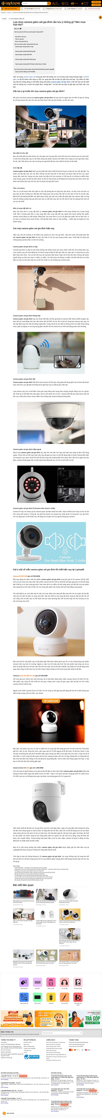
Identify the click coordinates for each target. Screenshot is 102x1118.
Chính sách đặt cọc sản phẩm (53, 1044)
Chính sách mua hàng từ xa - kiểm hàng (55, 1042)
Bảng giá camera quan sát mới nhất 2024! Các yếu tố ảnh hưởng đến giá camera (22, 963)
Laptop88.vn (4, 1042)
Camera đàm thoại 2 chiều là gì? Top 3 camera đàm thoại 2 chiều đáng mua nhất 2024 (46, 922)
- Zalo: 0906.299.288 (36, 1078)
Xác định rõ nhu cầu (20, 36)
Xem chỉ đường (4, 1079)
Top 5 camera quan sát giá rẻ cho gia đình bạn (22, 921)
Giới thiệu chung (27, 1042)
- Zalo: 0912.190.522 (89, 1083)
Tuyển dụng (96, 4)
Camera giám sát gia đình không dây (25, 51)
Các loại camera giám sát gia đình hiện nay (26, 44)
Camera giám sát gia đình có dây (24, 46)
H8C (27, 768)
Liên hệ (25, 1052)
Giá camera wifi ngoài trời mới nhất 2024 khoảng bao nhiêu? (29, 880)
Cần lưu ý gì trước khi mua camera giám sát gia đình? (28, 32)
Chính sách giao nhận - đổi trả (53, 1046)
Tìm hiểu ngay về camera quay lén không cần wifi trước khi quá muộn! (31, 875)
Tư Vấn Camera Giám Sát (16, 19)
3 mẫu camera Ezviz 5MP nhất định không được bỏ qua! (68, 901)
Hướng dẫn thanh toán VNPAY (76, 1046)
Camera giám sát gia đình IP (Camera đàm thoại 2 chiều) (30, 64)
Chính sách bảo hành (51, 1050)
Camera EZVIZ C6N (20, 576)
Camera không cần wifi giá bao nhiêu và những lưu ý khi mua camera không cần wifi (35, 872)
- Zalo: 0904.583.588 (41, 1099)
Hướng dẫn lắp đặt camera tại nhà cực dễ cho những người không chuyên (46, 901)
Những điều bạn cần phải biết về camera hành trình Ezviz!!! (23, 901)
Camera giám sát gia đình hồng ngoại (25, 59)
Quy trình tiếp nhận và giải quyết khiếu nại (56, 1054)
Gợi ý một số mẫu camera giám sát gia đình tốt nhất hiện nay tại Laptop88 (34, 69)
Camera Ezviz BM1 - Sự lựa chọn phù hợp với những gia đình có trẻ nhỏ (69, 962)
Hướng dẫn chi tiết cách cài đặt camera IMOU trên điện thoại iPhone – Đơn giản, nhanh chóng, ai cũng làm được (41, 869)
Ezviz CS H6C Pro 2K (27, 676)
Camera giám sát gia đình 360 (23, 54)
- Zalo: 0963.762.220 (65, 1083)
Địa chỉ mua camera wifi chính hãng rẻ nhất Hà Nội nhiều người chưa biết (46, 962)
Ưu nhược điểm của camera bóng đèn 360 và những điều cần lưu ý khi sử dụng (33, 877)
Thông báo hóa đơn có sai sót (53, 1060)
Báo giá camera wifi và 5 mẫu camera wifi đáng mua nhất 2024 (30, 874)
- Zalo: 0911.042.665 (38, 1084)
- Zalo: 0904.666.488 (43, 1092)
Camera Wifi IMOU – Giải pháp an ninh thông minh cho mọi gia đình (31, 867)
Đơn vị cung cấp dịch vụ (21, 41)
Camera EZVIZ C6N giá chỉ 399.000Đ (25, 71)
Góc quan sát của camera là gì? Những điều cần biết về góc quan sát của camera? (69, 942)
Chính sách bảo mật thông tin (53, 1052)
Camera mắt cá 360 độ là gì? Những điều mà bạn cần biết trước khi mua (69, 921)
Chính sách (96, 2)
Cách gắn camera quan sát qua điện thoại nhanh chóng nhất (29, 870)
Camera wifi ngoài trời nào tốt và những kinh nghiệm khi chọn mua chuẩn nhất (33, 878)
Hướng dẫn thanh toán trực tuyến (54, 1048)
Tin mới (4, 19)
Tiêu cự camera (19, 39)
